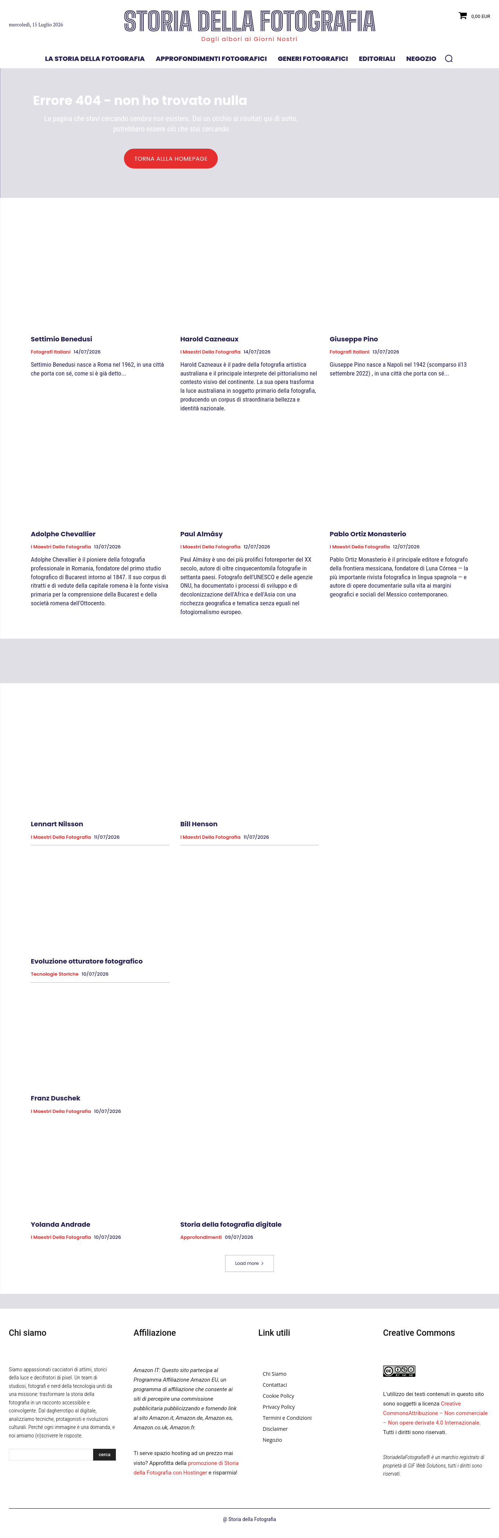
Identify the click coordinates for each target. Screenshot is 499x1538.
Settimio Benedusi (61, 342)
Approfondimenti (201, 1241)
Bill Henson (199, 827)
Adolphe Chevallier (63, 537)
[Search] (104, 1458)
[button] (449, 58)
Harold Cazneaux (209, 342)
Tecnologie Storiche (54, 977)
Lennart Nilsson (57, 827)
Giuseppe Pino (354, 342)
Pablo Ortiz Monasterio (368, 537)
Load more (249, 1266)
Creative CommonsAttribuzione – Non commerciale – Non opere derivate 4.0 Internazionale (435, 1416)
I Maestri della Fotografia (210, 355)
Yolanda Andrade (60, 1227)
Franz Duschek (55, 1101)
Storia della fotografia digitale (231, 1227)
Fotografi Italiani (50, 355)
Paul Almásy (201, 537)
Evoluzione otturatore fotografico (87, 964)
